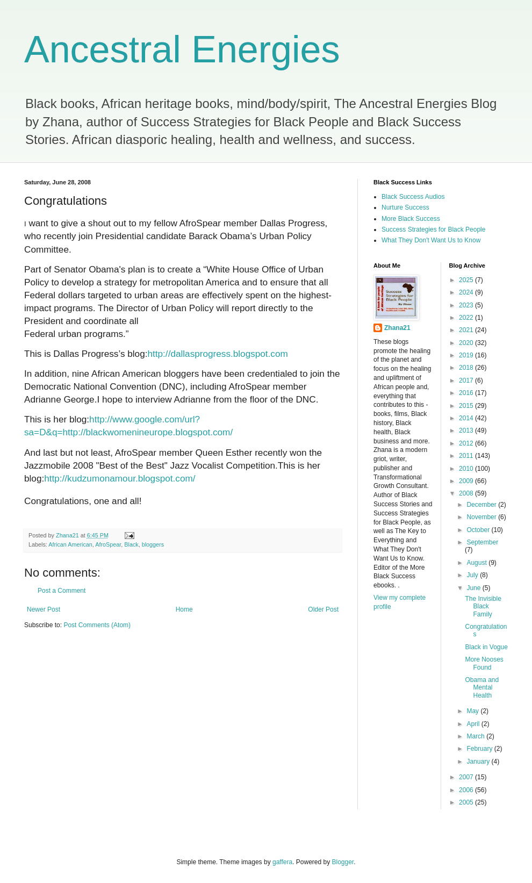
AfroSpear (108, 544)
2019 (467, 355)
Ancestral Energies (182, 49)
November (482, 517)
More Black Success (411, 218)
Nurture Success (405, 207)
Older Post (323, 609)
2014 (467, 418)
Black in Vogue (486, 647)
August (477, 562)
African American (70, 544)
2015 (467, 406)
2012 (467, 443)
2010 (467, 468)
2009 (467, 481)
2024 (467, 292)
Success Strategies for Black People (433, 229)
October (478, 530)
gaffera (282, 862)
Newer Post (43, 609)
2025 (467, 280)
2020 (467, 343)
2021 (467, 330)
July (473, 575)
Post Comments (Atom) (97, 625)
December (482, 504)
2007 (467, 777)
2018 (467, 367)
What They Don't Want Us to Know (431, 240)
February (480, 748)
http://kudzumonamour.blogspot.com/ (119, 478)
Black (131, 544)
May (473, 711)
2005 (467, 802)
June (474, 588)
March (476, 736)
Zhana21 (397, 328)
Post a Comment (61, 590)
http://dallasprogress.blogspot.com (217, 353)
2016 (467, 393)
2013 (467, 430)
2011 (467, 456)
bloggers (153, 544)
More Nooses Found (484, 663)
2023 (467, 305)
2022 (467, 317)
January (478, 761)
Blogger (343, 862)
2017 (467, 380)
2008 (467, 493)
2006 (467, 790)
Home (184, 609)
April (473, 724)
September (482, 542)
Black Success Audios (413, 196)
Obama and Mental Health (482, 687)
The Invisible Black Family (483, 606)
